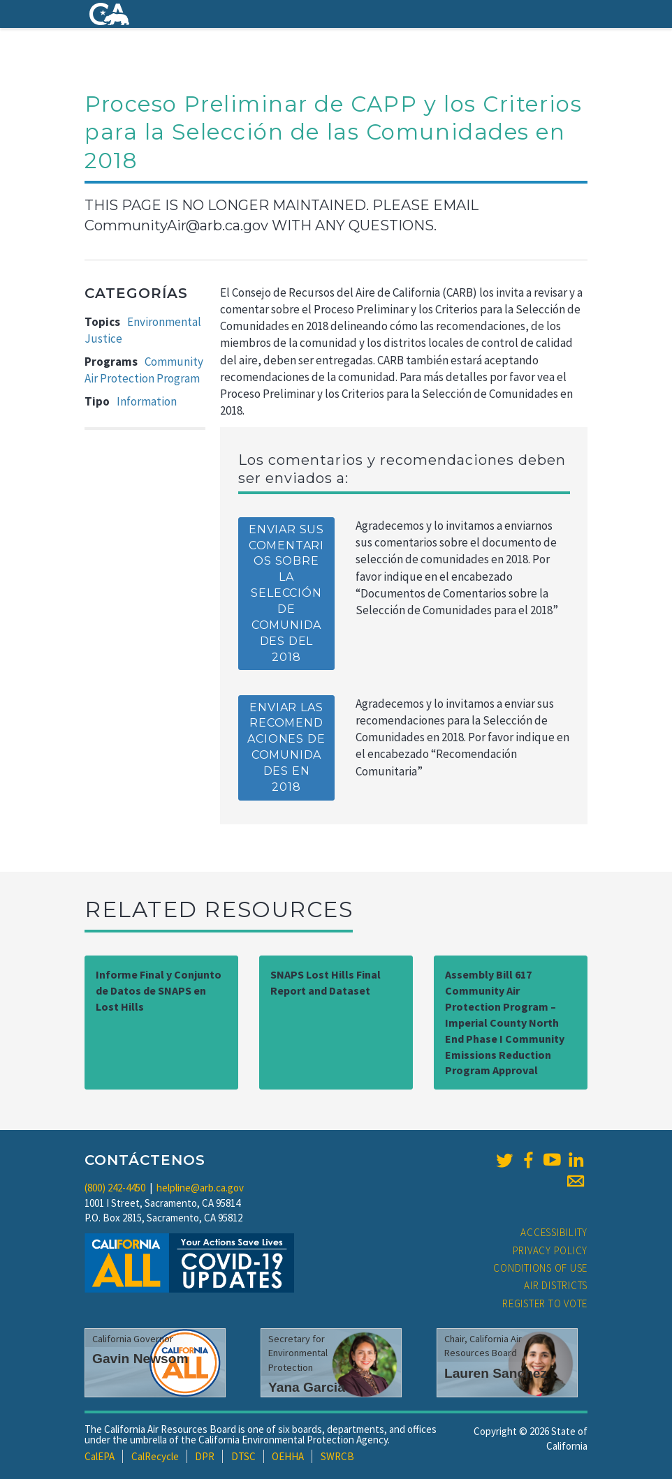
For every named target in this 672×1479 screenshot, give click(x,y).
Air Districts (555, 1285)
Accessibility (553, 1232)
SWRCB (337, 1456)
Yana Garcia (306, 1387)
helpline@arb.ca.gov (200, 1187)
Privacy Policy (550, 1250)
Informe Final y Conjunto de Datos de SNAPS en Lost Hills (158, 990)
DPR (204, 1456)
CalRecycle (155, 1456)
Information (147, 401)
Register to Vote (544, 1303)
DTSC (243, 1456)
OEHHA (288, 1456)
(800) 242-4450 (115, 1187)
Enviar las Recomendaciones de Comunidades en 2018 (286, 747)
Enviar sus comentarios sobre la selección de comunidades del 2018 (286, 593)
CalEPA (100, 1456)
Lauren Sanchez (495, 1373)
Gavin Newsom (140, 1358)
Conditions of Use (540, 1267)
